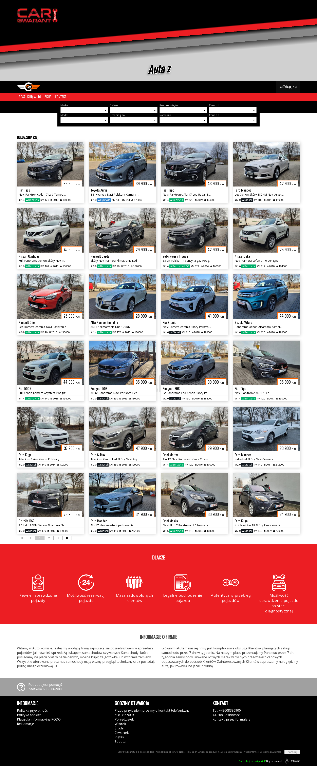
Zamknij (292, 751)
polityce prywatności (271, 751)
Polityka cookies (29, 715)
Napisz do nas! (260, 761)
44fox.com (292, 761)
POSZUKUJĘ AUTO (30, 96)
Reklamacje (25, 724)
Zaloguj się (288, 86)
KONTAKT (61, 96)
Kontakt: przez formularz (231, 719)
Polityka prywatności (32, 710)
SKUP (48, 96)
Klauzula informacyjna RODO (39, 719)
